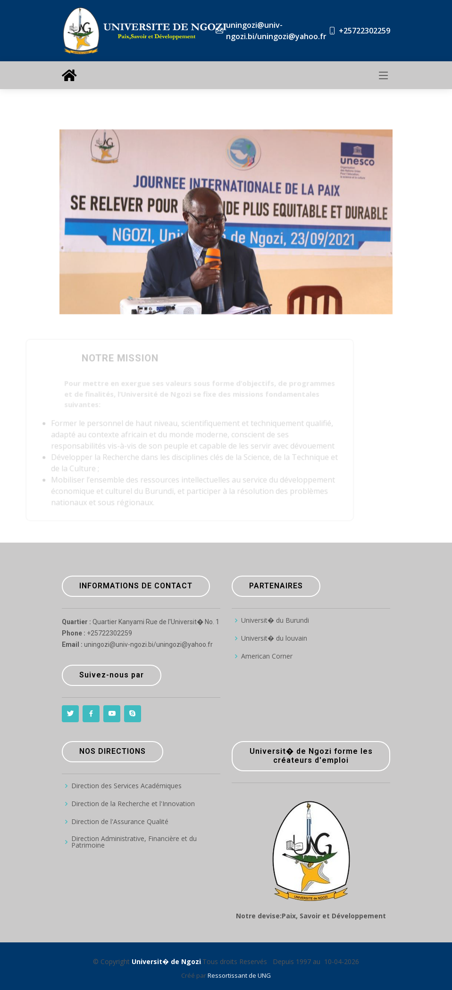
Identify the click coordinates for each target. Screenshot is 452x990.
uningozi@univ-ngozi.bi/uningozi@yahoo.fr (276, 30)
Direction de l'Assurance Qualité (119, 821)
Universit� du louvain (274, 638)
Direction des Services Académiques (126, 786)
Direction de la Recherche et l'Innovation (133, 803)
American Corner (267, 656)
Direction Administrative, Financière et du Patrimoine (134, 842)
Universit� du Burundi (275, 620)
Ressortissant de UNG (239, 975)
